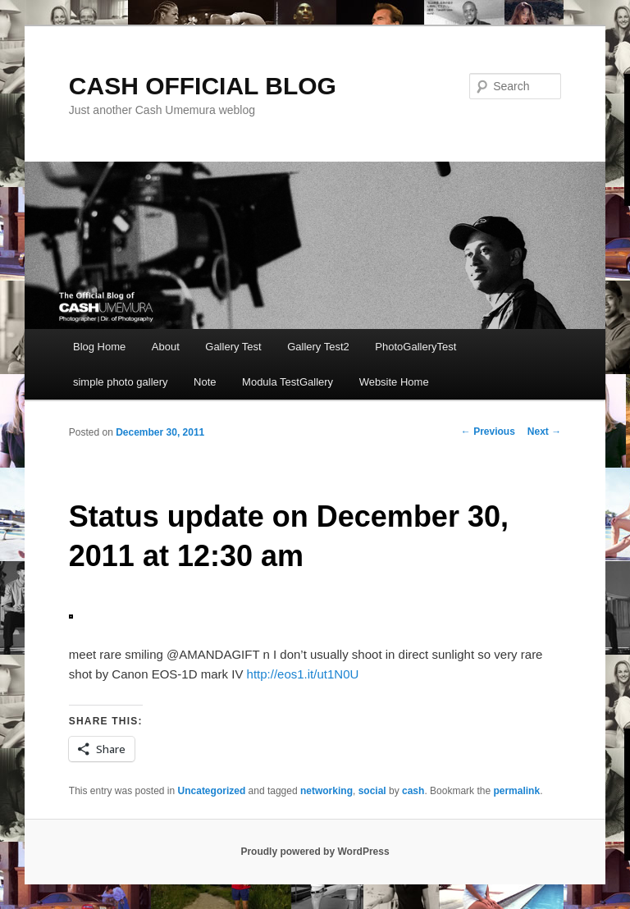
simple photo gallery (120, 382)
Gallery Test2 (318, 346)
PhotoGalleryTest (415, 346)
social (372, 791)
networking (326, 791)
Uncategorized (212, 791)
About (166, 346)
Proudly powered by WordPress (314, 851)
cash (413, 791)
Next (544, 431)
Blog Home (99, 346)
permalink (516, 791)
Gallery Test (233, 346)
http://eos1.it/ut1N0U (303, 674)
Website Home (394, 382)
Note (205, 382)
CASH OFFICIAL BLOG (202, 85)
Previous (488, 431)
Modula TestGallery (287, 382)
